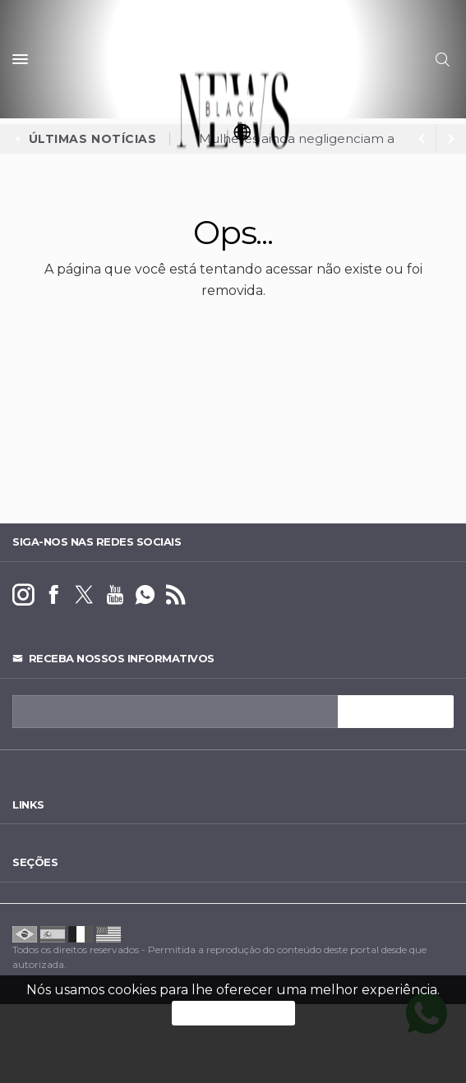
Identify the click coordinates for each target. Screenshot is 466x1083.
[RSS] (175, 595)
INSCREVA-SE (395, 711)
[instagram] (23, 595)
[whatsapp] (145, 595)
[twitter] (84, 595)
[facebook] (54, 595)
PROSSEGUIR (233, 1013)
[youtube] (115, 595)
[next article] (421, 139)
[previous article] (451, 139)
